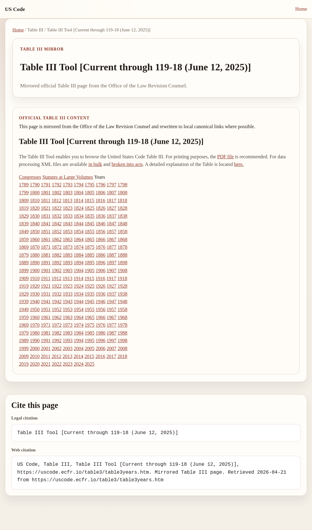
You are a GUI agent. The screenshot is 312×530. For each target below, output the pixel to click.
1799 (24, 192)
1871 (46, 247)
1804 (78, 192)
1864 (78, 239)
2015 (89, 356)
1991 (46, 340)
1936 (100, 294)
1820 (35, 208)
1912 (56, 278)
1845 (89, 223)
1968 (122, 317)
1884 (78, 255)
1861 (46, 239)
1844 (78, 223)
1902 (57, 270)
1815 (89, 200)
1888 (122, 255)
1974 (78, 325)
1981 (46, 332)
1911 (45, 278)
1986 (100, 332)
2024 (78, 364)
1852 (57, 231)
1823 (68, 208)
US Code (15, 9)
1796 (100, 184)
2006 (100, 348)
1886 (100, 255)
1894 (78, 262)
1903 (68, 270)
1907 (111, 270)
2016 (100, 356)
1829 (24, 216)
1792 (57, 184)
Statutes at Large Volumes (67, 177)
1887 (111, 255)
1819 (24, 208)
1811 (45, 200)
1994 (78, 340)
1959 (24, 317)
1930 (35, 294)
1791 (46, 184)
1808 (122, 192)
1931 (46, 294)
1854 (78, 231)
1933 (68, 294)
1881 (46, 255)
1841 (46, 223)
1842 (57, 223)
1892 (57, 262)
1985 (89, 332)
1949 (24, 309)
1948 (122, 301)
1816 (100, 200)
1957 (111, 309)
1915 (89, 278)
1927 (111, 286)
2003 (68, 348)
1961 (46, 317)
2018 (122, 356)
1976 (100, 325)
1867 (111, 239)
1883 (68, 255)
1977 (111, 325)
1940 (35, 301)
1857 (111, 231)
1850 (35, 231)
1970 (35, 325)
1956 (100, 309)
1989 (24, 340)
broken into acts (127, 164)
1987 (111, 332)
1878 (122, 247)
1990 (35, 340)
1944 (78, 301)
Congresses (30, 177)
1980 (35, 332)
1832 (57, 216)
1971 (46, 325)
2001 (46, 348)
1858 (122, 231)
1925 (89, 286)
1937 (111, 294)
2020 (35, 364)
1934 (78, 294)
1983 (68, 332)
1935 (89, 294)
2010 (35, 356)
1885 (89, 255)
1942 (57, 301)
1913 (67, 278)
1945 (89, 301)
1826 (100, 208)
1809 (24, 200)
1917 (111, 278)
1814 (78, 200)
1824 (78, 208)
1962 (57, 317)
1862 (57, 239)
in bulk (95, 164)
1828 (122, 208)
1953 (68, 309)
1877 (111, 247)
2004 (78, 348)
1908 (122, 270)
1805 (89, 192)
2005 (89, 348)
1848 (122, 223)
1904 (78, 270)
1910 (35, 278)
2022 (57, 364)
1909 (24, 278)
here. (239, 164)
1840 (35, 223)
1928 (122, 286)
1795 (89, 184)
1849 (24, 231)
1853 (68, 231)
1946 (100, 301)
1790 (35, 184)
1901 (46, 270)
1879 (24, 255)
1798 (122, 184)
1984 (78, 332)
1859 (24, 239)
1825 (89, 208)
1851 (46, 231)
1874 (78, 247)
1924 (78, 286)
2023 (68, 364)
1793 (68, 184)
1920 (35, 286)
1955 (89, 309)
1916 (100, 278)
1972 (57, 325)
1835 (89, 216)
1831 (46, 216)
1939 (24, 301)
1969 (24, 325)
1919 (24, 286)
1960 (35, 317)
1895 (89, 262)
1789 (24, 184)
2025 (89, 364)
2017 (111, 356)
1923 (68, 286)
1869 (24, 247)
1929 (24, 294)
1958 (122, 309)
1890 (35, 262)
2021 (46, 364)
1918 (122, 278)
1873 (68, 247)
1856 (100, 231)
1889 (24, 262)
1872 (57, 247)
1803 (68, 192)
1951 (46, 309)
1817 (111, 200)
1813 (67, 200)
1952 (57, 309)
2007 (111, 348)
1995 (89, 340)
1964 (78, 317)
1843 (68, 223)
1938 (122, 294)
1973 (68, 325)
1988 (122, 332)
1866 (100, 239)
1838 (122, 216)
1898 (122, 262)
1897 (111, 262)
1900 (35, 270)
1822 (57, 208)
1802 (57, 192)
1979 (24, 332)
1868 (122, 239)
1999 (24, 348)
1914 (78, 278)
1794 (78, 184)
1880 (35, 255)
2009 (24, 356)
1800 (35, 192)
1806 (100, 192)
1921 (46, 286)
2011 (45, 356)
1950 (35, 309)
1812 (56, 200)
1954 (78, 309)
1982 (57, 332)
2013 (67, 356)
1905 (89, 270)
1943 (68, 301)
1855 (89, 231)
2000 (35, 348)
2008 (122, 348)
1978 (122, 325)
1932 (57, 294)
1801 (46, 192)
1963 (68, 317)
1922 (57, 286)
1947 (111, 301)
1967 (111, 317)
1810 (35, 200)
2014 (78, 356)
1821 (46, 208)
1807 (111, 192)
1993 (68, 340)
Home (301, 9)
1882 (57, 255)
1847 (111, 223)
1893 (68, 262)
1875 (89, 247)
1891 (46, 262)
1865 (89, 239)
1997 (111, 340)
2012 (56, 356)
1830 (35, 216)
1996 (100, 340)
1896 (100, 262)
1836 (100, 216)
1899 (24, 270)
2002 (57, 348)
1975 (89, 325)
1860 (35, 239)
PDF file (225, 156)
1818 (122, 200)
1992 (57, 340)
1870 (35, 247)
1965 (89, 317)
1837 (111, 216)
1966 (100, 317)
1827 (111, 208)
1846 (100, 223)
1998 (122, 340)
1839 (24, 223)
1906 (100, 270)
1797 (111, 184)
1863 (68, 239)
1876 (100, 247)
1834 (78, 216)
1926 (100, 286)
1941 (46, 301)
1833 (68, 216)
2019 (24, 364)
